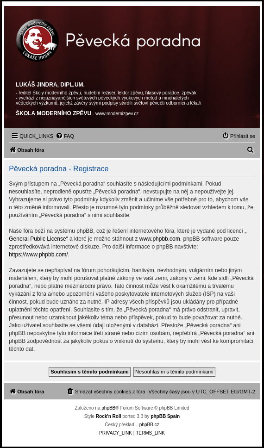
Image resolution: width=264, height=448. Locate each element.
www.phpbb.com (159, 239)
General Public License (37, 239)
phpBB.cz (149, 424)
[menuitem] (65, 136)
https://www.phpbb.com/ (38, 254)
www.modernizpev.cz (116, 113)
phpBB (108, 408)
